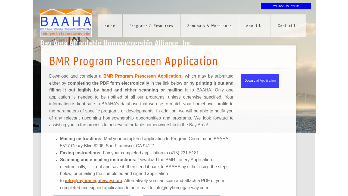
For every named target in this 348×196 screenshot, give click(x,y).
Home (109, 25)
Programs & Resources (151, 25)
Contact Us (288, 25)
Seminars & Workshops (209, 25)
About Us (255, 25)
